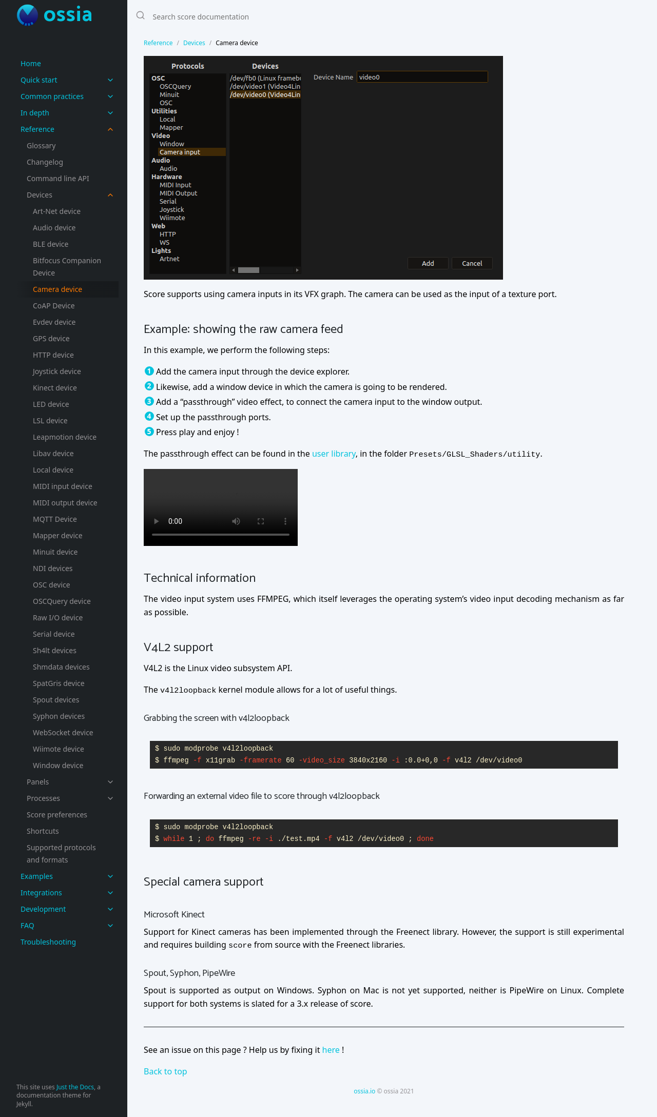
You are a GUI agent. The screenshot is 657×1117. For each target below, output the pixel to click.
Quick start (39, 80)
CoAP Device (54, 305)
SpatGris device (59, 683)
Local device (53, 470)
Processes (43, 798)
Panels (38, 782)
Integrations (41, 892)
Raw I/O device (58, 617)
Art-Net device (57, 211)
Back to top (165, 1071)
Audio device (54, 227)
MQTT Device (55, 519)
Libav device (53, 453)
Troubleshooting (48, 942)
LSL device (50, 420)
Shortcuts (43, 831)
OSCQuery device (62, 601)
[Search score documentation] (307, 16)
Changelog (45, 162)
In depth (35, 112)
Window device (58, 765)
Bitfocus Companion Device (67, 267)
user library (334, 453)
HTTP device (53, 355)
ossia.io (364, 1091)
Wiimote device (58, 749)
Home (31, 63)
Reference (37, 129)
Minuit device (55, 552)
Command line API (58, 178)
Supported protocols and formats (61, 853)
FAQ (27, 925)
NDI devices (53, 568)
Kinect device (55, 388)
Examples (37, 876)
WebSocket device (63, 732)
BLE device (50, 244)
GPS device (51, 338)
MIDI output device (65, 502)
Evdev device (54, 322)
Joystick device (57, 371)
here (331, 1049)
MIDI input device (62, 486)
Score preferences (57, 814)
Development (43, 909)
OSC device (51, 585)
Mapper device (58, 535)
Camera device (57, 289)
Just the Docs (75, 1087)
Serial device (54, 634)
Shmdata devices (61, 667)
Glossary (41, 145)
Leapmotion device (64, 437)
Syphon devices (59, 716)
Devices (39, 195)
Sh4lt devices (54, 650)
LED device (51, 404)
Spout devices (56, 699)
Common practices (52, 96)
